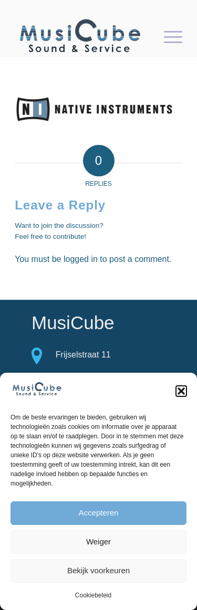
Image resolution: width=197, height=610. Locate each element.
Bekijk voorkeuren (98, 570)
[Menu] (167, 36)
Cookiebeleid (93, 595)
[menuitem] (167, 36)
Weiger (98, 541)
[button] (181, 391)
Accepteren (99, 512)
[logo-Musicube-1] (82, 36)
